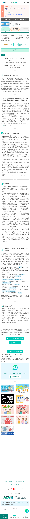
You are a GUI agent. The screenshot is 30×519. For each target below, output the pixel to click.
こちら (2, 125)
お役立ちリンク (20, 481)
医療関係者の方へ (10, 481)
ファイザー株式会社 (14, 25)
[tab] (5, 29)
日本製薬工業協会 (20, 502)
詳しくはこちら (9, 12)
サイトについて (15, 484)
